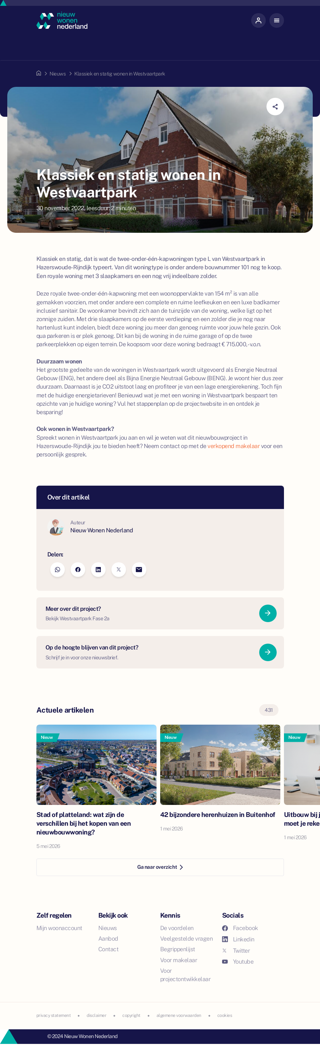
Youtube (238, 961)
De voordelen (177, 928)
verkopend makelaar (234, 446)
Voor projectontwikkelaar (185, 975)
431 (269, 710)
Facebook (240, 928)
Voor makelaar (178, 960)
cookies (224, 1015)
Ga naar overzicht (160, 867)
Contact (108, 949)
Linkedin (238, 939)
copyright (131, 1015)
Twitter (236, 950)
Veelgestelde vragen (186, 938)
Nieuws (58, 74)
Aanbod (108, 938)
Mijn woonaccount (59, 928)
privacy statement (53, 1015)
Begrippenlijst (177, 949)
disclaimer (96, 1015)
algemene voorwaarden (179, 1015)
